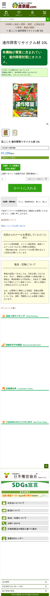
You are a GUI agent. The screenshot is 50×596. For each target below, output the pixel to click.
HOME (8, 24)
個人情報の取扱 (8, 591)
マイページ (32, 13)
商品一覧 (6, 13)
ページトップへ (46, 466)
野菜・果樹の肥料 (25, 27)
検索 (48, 19)
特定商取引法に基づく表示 (12, 586)
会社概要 (5, 582)
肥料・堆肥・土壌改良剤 (33, 24)
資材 (16, 24)
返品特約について (8, 220)
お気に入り (19, 13)
